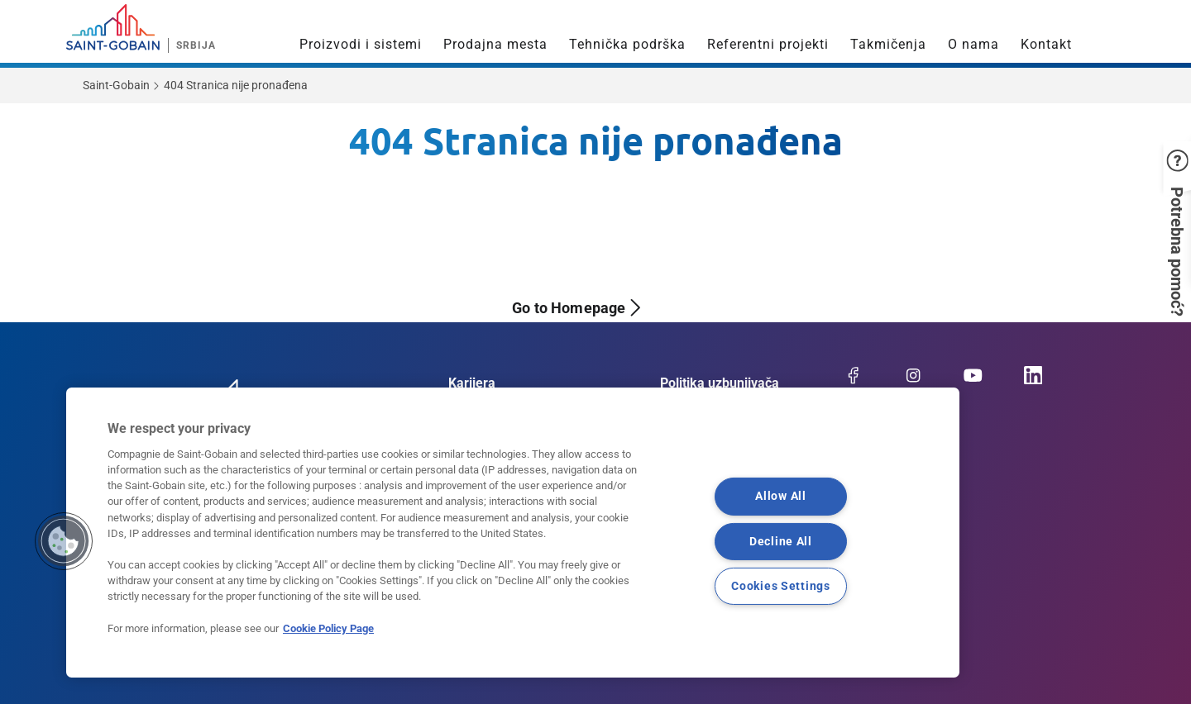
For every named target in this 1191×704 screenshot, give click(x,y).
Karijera (471, 383)
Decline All (780, 541)
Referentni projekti (768, 44)
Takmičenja (888, 44)
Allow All (780, 496)
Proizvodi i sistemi (360, 44)
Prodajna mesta (495, 44)
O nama (973, 44)
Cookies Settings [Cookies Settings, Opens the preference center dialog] (780, 585)
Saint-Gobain (116, 85)
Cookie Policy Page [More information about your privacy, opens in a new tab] (328, 628)
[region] (512, 533)
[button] (1170, 196)
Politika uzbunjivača (719, 383)
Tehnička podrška (627, 44)
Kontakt (1046, 44)
